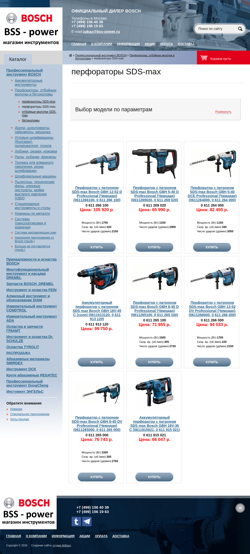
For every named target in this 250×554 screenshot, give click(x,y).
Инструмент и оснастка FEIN (31, 290)
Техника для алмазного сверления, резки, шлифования (34, 166)
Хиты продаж (19, 419)
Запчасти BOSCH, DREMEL (30, 284)
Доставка (186, 44)
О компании (101, 44)
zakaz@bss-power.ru (101, 32)
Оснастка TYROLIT (22, 347)
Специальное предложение (29, 414)
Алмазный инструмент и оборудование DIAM (28, 298)
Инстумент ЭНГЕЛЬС (24, 391)
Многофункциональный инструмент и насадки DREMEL (27, 273)
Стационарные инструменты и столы (33, 206)
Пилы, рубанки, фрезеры (35, 157)
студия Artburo (62, 545)
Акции (150, 44)
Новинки (16, 409)
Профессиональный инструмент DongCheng (27, 383)
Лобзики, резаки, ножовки (36, 151)
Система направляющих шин (35, 232)
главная (78, 44)
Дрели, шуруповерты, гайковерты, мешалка (33, 130)
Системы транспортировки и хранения (30, 223)
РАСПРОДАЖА (18, 353)
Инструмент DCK (21, 369)
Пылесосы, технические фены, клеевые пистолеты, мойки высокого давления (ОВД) (35, 190)
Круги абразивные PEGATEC (31, 375)
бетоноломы (31, 120)
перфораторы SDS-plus (38, 101)
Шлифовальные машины (35, 176)
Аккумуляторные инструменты (28, 82)
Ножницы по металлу (32, 213)
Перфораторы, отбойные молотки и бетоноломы (35, 92)
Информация (128, 44)
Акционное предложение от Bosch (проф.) (34, 239)
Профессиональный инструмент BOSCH (24, 72)
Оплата (166, 44)
